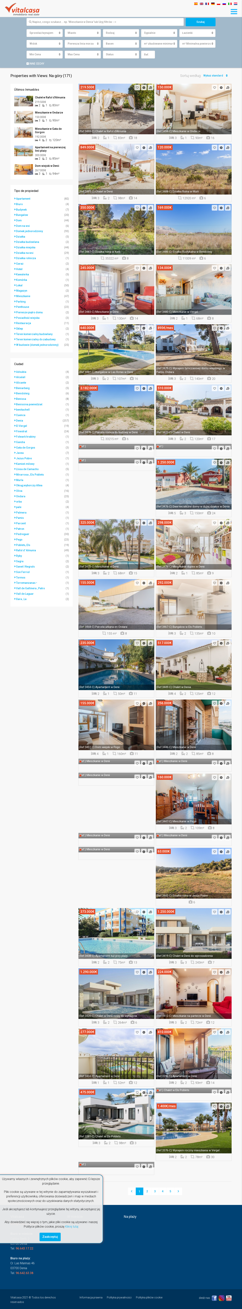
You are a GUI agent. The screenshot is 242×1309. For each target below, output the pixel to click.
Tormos (21, 569)
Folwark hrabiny (26, 431)
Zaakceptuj (50, 1237)
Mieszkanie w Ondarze (49, 112)
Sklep (19, 325)
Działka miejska (26, 246)
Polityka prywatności (119, 1297)
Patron (20, 521)
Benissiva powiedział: (29, 400)
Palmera (21, 505)
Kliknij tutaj (71, 1226)
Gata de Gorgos (26, 442)
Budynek (21, 209)
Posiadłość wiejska (28, 315)
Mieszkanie (23, 294)
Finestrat (21, 426)
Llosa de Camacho (27, 463)
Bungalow (22, 214)
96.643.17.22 (24, 1248)
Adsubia (21, 368)
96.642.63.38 (24, 1273)
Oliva (19, 484)
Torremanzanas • (26, 574)
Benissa (21, 394)
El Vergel (21, 421)
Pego (19, 532)
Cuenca (20, 410)
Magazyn (21, 288)
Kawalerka (22, 272)
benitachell (23, 405)
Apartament (23, 198)
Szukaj (200, 21)
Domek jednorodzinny (30, 230)
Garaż (19, 262)
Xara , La (21, 590)
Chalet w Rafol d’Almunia (50, 97)
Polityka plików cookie (149, 1297)
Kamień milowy (25, 458)
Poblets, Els (23, 537)
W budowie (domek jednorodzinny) (38, 341)
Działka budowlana (27, 241)
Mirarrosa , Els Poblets (30, 468)
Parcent (21, 516)
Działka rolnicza (26, 257)
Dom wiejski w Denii (47, 166)
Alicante (21, 379)
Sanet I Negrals (25, 558)
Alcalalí (20, 373)
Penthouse (22, 304)
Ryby (19, 548)
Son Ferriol (23, 564)
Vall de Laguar (25, 585)
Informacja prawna (91, 1297)
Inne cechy (35, 63)
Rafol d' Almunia (26, 542)
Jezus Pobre (24, 453)
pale (18, 500)
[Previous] (132, 1191)
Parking (21, 299)
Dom (19, 220)
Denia (19, 416)
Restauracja (23, 320)
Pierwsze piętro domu (29, 309)
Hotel (19, 267)
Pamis (20, 511)
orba (19, 495)
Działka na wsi (24, 251)
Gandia (20, 437)
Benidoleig (23, 389)
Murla (19, 474)
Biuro (19, 204)
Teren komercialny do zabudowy (36, 336)
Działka (20, 235)
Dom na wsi (23, 225)
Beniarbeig (23, 384)
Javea (20, 447)
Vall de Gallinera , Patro (30, 580)
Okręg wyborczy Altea (29, 479)
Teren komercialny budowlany (34, 331)
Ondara (20, 490)
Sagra (20, 553)
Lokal (19, 283)
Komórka (22, 278)
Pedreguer (22, 527)
